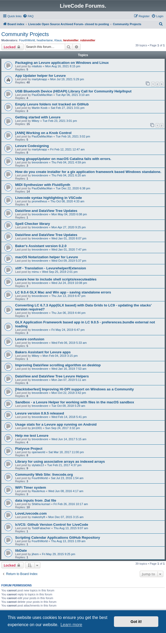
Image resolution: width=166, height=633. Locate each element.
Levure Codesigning (32, 146)
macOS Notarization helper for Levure (46, 257)
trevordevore (40, 162)
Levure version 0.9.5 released (39, 413)
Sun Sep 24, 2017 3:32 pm (62, 428)
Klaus (58, 40)
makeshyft (38, 517)
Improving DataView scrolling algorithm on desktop (58, 365)
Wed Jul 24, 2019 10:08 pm (69, 282)
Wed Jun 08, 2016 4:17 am (65, 491)
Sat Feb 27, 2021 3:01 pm (67, 107)
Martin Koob (39, 107)
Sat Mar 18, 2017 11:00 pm (66, 452)
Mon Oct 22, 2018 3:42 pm (68, 392)
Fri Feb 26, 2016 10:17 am (70, 504)
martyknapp (39, 79)
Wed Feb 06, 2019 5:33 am (69, 342)
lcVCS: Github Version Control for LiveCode (51, 525)
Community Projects (25, 34)
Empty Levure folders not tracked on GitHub (52, 104)
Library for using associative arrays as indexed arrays (60, 461)
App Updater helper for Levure (40, 76)
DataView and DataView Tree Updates (46, 211)
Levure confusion (29, 339)
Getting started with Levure (38, 117)
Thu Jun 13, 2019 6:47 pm (68, 295)
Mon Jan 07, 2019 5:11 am (68, 379)
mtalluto (37, 66)
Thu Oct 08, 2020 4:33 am (67, 201)
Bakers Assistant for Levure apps (43, 352)
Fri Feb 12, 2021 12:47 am (67, 149)
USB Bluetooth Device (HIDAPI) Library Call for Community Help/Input (73, 91)
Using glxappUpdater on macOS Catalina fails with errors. (63, 159)
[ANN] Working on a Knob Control (43, 133)
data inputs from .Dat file (35, 500)
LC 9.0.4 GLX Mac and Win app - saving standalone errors (63, 292)
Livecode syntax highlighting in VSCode (48, 198)
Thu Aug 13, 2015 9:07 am (71, 528)
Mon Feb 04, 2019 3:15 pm (60, 355)
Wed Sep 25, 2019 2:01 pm (60, 271)
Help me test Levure (31, 436)
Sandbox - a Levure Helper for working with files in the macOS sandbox (74, 402)
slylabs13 (38, 465)
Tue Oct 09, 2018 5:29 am (68, 405)
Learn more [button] (71, 624)
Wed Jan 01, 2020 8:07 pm (68, 238)
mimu (35, 271)
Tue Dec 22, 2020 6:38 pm (73, 188)
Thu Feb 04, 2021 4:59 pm (68, 162)
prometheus (39, 201)
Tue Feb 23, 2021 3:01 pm (59, 120)
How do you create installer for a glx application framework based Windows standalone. (88, 172)
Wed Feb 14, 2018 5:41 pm (69, 416)
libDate (21, 550)
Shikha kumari (41, 504)
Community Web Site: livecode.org (44, 474)
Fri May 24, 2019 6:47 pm (67, 329)
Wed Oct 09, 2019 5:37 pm (68, 260)
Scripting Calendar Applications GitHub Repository (57, 538)
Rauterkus (38, 491)
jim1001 (37, 428)
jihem (35, 554)
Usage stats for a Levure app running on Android (56, 424)
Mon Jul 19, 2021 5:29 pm (67, 79)
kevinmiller (70, 40)
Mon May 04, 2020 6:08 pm (69, 214)
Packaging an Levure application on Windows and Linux (62, 63)
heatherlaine (45, 40)
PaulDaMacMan (42, 94)
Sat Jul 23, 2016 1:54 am (67, 478)
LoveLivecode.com (31, 513)
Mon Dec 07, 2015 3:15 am (66, 517)
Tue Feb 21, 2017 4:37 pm (64, 465)
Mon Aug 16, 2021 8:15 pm (62, 66)
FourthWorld (27, 40)
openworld (38, 452)
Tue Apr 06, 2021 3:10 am (73, 94)
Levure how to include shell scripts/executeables (55, 279)
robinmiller (87, 40)
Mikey (35, 120)
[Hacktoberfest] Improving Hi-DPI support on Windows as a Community (74, 389)
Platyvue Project (28, 449)
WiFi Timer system (30, 487)
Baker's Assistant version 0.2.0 (40, 246)
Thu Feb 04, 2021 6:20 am (68, 175)
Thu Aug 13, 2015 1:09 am (68, 541)
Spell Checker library (32, 224)
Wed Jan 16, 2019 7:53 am (68, 368)
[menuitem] (28, 16)
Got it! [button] (136, 621)
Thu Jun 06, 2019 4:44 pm (68, 312)
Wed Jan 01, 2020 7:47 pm (68, 249)
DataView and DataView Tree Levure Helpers (52, 376)
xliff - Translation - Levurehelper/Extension (50, 268)
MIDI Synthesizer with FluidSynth (42, 185)
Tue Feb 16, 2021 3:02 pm (73, 136)
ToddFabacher (41, 528)
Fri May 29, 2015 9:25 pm (58, 554)
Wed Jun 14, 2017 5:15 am (68, 439)
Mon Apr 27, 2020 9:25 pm (68, 227)
